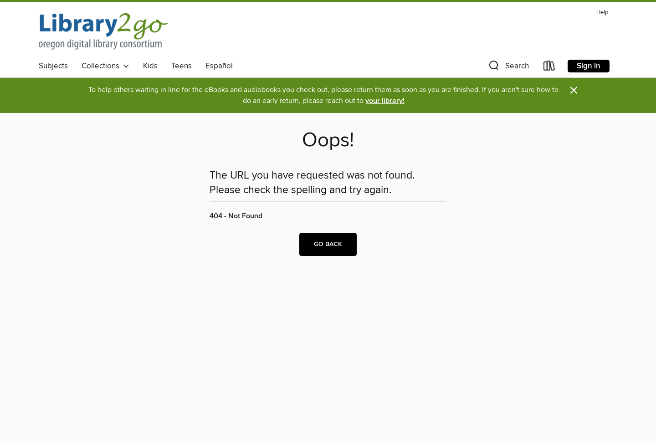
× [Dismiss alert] (574, 90)
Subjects (53, 66)
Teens (181, 66)
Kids (150, 66)
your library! (385, 101)
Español (219, 66)
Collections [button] (105, 66)
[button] (508, 68)
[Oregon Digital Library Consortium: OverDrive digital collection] (103, 31)
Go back (328, 244)
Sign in (588, 66)
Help (602, 12)
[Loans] (549, 68)
